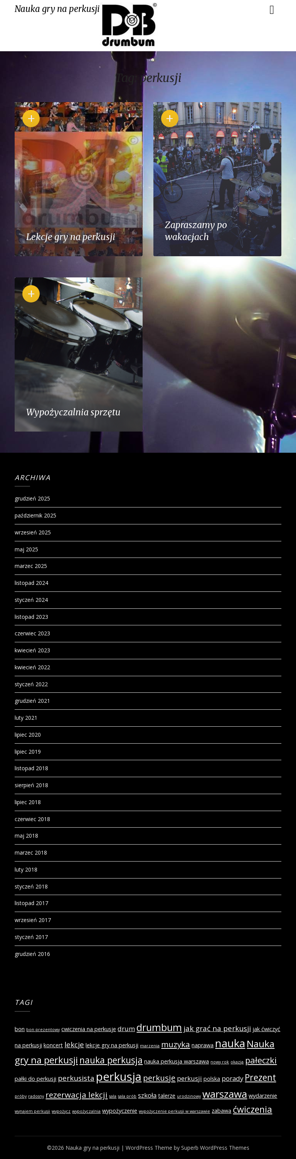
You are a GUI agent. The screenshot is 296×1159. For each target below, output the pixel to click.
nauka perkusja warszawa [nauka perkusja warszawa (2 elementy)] (176, 1061)
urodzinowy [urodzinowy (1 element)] (189, 1096)
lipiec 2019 (28, 751)
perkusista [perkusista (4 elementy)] (76, 1078)
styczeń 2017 (31, 937)
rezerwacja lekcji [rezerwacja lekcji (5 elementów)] (76, 1094)
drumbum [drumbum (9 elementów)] (159, 1027)
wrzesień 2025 (33, 532)
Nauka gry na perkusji (57, 8)
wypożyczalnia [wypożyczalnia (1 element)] (86, 1111)
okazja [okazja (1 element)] (237, 1062)
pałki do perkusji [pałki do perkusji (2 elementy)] (35, 1078)
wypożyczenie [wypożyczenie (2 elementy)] (119, 1110)
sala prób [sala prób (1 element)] (127, 1096)
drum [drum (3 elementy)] (126, 1028)
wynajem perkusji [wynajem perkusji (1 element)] (32, 1111)
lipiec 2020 (28, 734)
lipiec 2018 (28, 802)
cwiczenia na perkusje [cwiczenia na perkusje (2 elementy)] (88, 1029)
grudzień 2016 (32, 953)
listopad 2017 (31, 903)
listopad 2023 (31, 616)
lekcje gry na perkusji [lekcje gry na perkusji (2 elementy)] (112, 1045)
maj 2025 (26, 549)
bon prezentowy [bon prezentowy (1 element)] (43, 1029)
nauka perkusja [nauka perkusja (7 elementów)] (111, 1060)
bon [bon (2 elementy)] (20, 1029)
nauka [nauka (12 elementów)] (230, 1043)
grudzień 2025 (32, 498)
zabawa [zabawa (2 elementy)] (221, 1110)
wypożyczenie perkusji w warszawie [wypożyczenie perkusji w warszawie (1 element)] (174, 1111)
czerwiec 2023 (32, 633)
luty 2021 (26, 717)
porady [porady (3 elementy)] (232, 1078)
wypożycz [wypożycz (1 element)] (61, 1111)
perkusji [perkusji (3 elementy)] (189, 1078)
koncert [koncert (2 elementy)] (53, 1045)
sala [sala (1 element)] (112, 1096)
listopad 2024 (31, 582)
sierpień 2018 (31, 785)
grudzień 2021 (32, 700)
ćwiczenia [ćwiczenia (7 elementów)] (252, 1109)
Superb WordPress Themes (215, 1147)
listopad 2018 (31, 768)
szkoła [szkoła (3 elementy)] (147, 1095)
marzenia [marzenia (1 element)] (150, 1045)
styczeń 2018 (31, 886)
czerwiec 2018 (32, 819)
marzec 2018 (31, 852)
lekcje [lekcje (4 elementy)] (74, 1045)
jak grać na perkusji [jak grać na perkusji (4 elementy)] (217, 1028)
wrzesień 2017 (33, 920)
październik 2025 (35, 515)
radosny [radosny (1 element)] (36, 1096)
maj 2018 (26, 835)
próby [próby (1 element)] (21, 1096)
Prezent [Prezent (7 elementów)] (260, 1077)
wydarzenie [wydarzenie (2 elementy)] (263, 1095)
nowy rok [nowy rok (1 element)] (219, 1062)
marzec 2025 (31, 565)
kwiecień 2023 (32, 650)
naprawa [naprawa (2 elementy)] (203, 1045)
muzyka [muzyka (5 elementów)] (175, 1044)
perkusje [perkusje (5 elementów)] (159, 1077)
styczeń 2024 (31, 599)
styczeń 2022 (31, 684)
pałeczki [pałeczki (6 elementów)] (261, 1060)
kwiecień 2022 (32, 667)
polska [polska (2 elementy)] (212, 1078)
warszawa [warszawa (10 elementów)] (224, 1094)
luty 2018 (26, 869)
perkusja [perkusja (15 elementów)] (118, 1076)
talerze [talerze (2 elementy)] (166, 1095)
